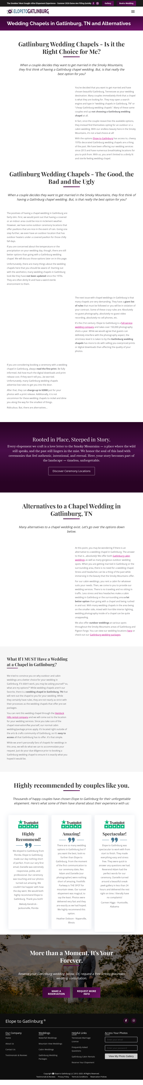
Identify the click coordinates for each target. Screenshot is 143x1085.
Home (8, 1038)
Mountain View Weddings (50, 1043)
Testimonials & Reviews (16, 1055)
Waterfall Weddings (48, 1038)
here (129, 630)
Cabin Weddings (46, 1049)
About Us (10, 1043)
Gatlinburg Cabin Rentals (83, 1056)
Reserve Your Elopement (83, 1062)
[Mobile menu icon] (133, 11)
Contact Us (10, 1049)
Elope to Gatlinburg (103, 138)
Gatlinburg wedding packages (105, 634)
